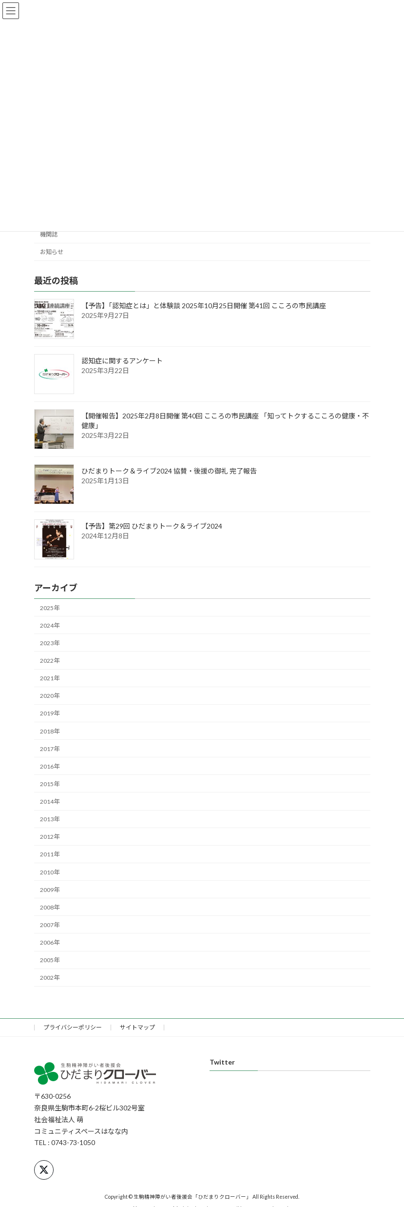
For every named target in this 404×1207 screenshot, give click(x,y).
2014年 (49, 801)
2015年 (49, 784)
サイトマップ (137, 1027)
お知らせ (51, 252)
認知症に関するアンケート (122, 360)
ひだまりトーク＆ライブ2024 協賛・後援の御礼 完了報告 (169, 471)
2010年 (49, 871)
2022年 (49, 660)
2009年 (49, 889)
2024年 (49, 625)
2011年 (49, 854)
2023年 (49, 643)
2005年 (49, 960)
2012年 (49, 836)
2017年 (49, 748)
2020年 (49, 695)
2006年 (49, 942)
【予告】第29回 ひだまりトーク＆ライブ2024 (151, 526)
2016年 (49, 766)
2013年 (49, 819)
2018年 (49, 730)
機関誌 (49, 234)
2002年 (49, 977)
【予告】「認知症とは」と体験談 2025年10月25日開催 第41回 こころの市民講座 (203, 305)
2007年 (49, 925)
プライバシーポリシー (72, 1027)
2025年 (49, 607)
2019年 (49, 713)
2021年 (49, 678)
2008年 (49, 907)
